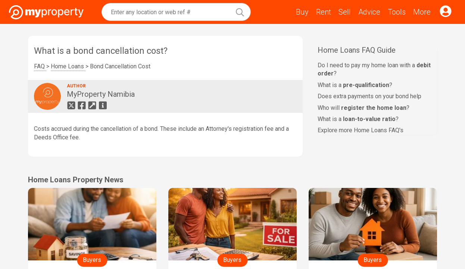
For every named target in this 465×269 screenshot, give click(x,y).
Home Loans (68, 66)
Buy (302, 11)
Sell (344, 11)
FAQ (40, 66)
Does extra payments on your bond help (369, 96)
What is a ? (355, 85)
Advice (369, 11)
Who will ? (363, 107)
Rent (323, 11)
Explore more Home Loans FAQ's (360, 130)
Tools (397, 11)
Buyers (92, 259)
